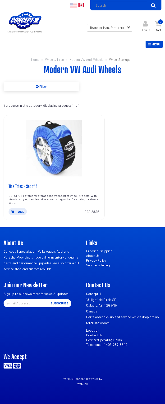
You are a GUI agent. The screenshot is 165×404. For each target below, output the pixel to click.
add (17, 212)
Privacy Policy (96, 260)
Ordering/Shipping (99, 251)
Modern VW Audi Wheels (86, 59)
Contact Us (94, 335)
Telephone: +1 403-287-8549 (106, 345)
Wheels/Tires (54, 59)
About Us (93, 256)
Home (35, 59)
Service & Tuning (98, 265)
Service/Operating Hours (104, 340)
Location (92, 330)
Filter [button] (43, 86)
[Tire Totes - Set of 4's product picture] (54, 148)
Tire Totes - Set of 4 (23, 186)
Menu (154, 44)
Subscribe (59, 303)
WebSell (82, 383)
